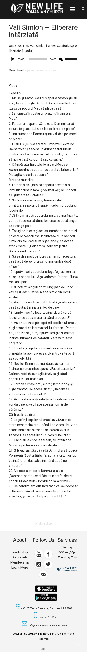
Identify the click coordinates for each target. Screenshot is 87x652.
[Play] (12, 59)
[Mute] (61, 59)
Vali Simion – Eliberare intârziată (43, 31)
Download (16, 70)
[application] (43, 59)
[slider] (38, 59)
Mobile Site (43, 523)
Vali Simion (37, 46)
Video (13, 85)
